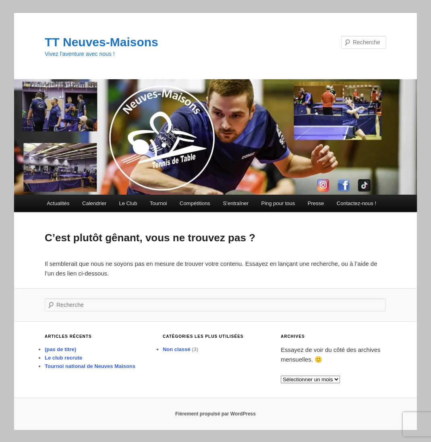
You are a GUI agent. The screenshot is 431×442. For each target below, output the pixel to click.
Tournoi (158, 203)
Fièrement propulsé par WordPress (215, 414)
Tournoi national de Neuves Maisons (90, 366)
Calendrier (94, 203)
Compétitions (195, 203)
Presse (316, 203)
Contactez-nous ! (356, 203)
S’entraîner (236, 203)
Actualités (58, 203)
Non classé (177, 349)
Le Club (128, 203)
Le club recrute (63, 358)
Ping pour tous (278, 203)
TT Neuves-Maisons (101, 42)
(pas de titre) (60, 349)
